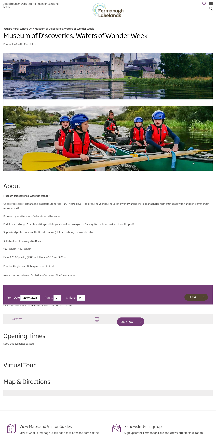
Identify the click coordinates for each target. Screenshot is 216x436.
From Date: (13, 297)
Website (55, 319)
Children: (71, 297)
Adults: (49, 297)
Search (193, 297)
